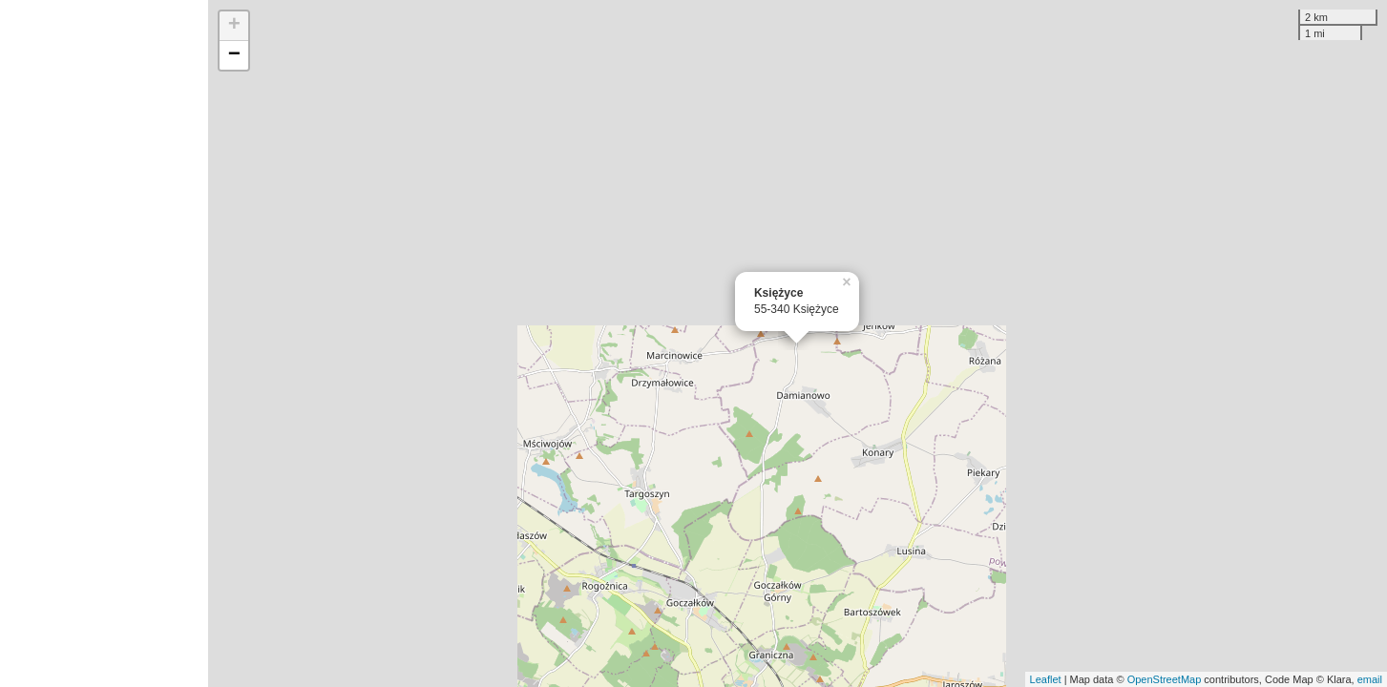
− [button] (234, 55)
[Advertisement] (104, 343)
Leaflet (1045, 679)
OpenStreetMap (1164, 679)
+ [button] (234, 25)
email (1369, 679)
